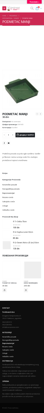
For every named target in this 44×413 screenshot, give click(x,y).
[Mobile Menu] (4, 8)
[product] (6, 224)
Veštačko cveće (8, 210)
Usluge (5, 206)
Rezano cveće (7, 197)
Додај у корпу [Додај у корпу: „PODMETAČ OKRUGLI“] (4, 290)
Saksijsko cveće (8, 201)
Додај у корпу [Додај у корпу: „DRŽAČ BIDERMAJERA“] (26, 290)
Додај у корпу (26, 135)
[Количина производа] (8, 135)
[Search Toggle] (32, 8)
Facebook (4, 143)
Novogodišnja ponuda (10, 189)
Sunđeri (14, 127)
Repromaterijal (8, 193)
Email (8, 143)
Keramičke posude (9, 184)
